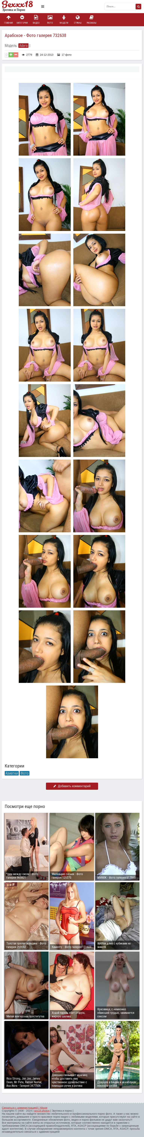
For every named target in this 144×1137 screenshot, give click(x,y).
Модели (63, 19)
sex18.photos (42, 1110)
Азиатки (12, 773)
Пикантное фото (20, 6)
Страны (77, 19)
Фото (50, 19)
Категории (22, 19)
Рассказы (91, 19)
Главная (8, 19)
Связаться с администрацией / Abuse (24, 1107)
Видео (36, 19)
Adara (23, 45)
